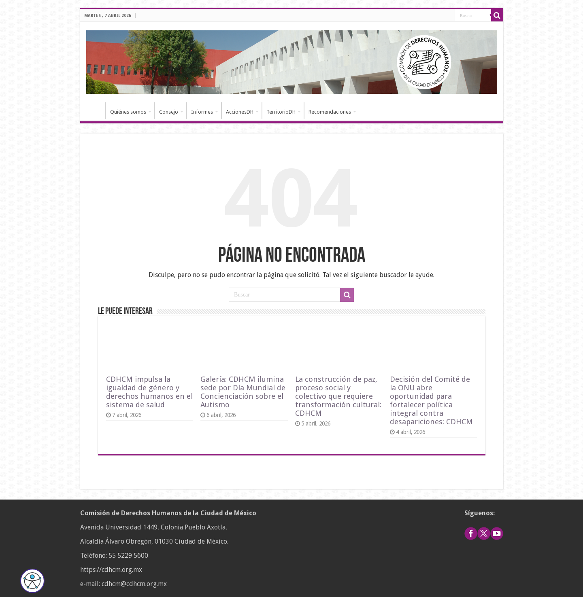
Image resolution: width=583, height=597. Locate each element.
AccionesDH (239, 112)
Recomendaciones (330, 112)
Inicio (94, 110)
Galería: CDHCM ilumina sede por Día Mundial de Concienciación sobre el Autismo (242, 392)
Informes (202, 112)
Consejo (168, 112)
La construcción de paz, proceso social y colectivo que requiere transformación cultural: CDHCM (338, 396)
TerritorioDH (281, 112)
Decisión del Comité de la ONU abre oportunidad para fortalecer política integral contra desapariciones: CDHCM (431, 400)
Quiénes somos (128, 112)
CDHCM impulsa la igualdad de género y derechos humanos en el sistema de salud (149, 392)
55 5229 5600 (128, 555)
